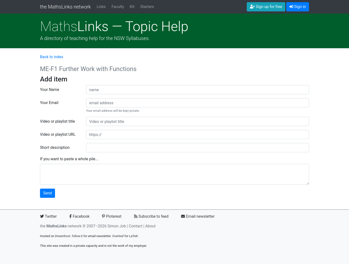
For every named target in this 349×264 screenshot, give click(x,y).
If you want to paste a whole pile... (69, 159)
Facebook (79, 216)
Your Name (49, 89)
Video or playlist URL (57, 134)
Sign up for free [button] (266, 6)
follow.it (77, 236)
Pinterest (111, 216)
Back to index (51, 57)
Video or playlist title (57, 121)
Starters (147, 6)
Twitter (48, 216)
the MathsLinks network (65, 7)
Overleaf (118, 236)
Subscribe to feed (151, 216)
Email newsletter (197, 216)
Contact (136, 226)
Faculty (117, 6)
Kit (132, 6)
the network (61, 226)
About (150, 226)
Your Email (49, 102)
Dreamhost (62, 236)
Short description (55, 147)
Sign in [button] (297, 6)
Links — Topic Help (114, 26)
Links (101, 6)
